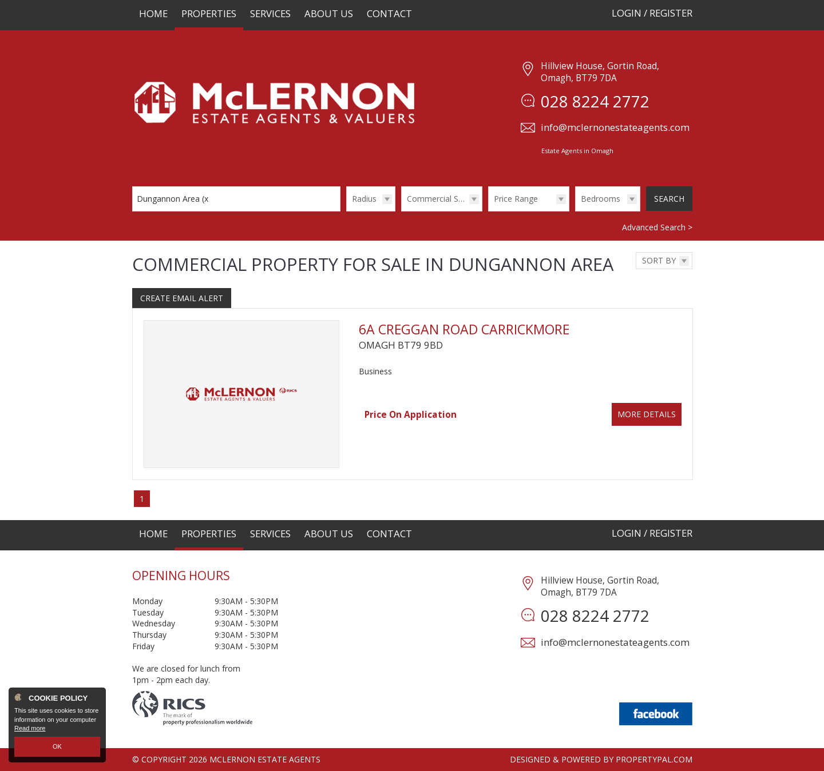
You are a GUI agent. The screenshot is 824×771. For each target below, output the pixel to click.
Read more (29, 728)
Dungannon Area (174, 198)
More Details (646, 414)
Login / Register (652, 12)
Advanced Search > (657, 227)
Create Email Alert (181, 298)
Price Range (516, 198)
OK (57, 746)
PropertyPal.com (654, 759)
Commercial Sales (440, 198)
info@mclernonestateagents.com (615, 127)
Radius (364, 198)
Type (401, 210)
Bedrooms (600, 198)
